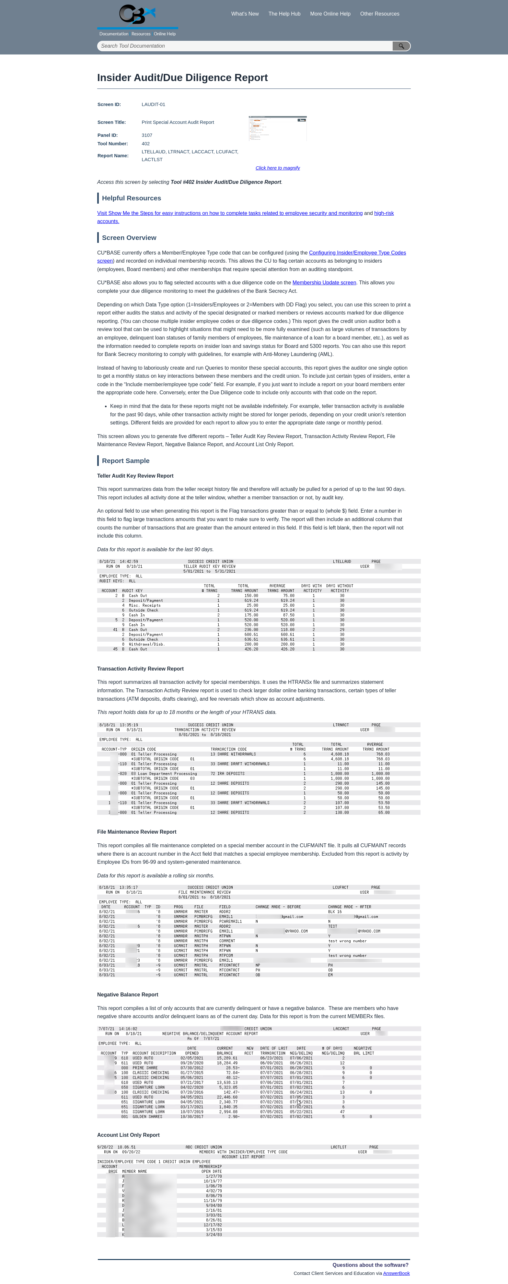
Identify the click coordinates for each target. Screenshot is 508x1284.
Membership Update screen (324, 282)
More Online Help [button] (330, 14)
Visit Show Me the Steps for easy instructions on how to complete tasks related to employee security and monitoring (230, 213)
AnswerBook (396, 1273)
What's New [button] (245, 14)
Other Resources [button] (379, 14)
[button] (402, 46)
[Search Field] (254, 46)
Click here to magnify (278, 168)
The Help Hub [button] (285, 14)
